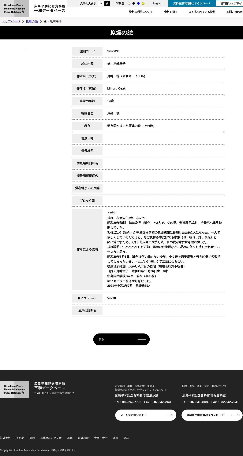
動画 (32, 437)
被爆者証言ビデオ (51, 437)
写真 (70, 437)
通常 (129, 3)
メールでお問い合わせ (133, 415)
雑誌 (126, 437)
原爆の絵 (32, 21)
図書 (115, 437)
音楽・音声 (100, 437)
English (157, 3)
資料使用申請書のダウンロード (191, 3)
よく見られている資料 (202, 11)
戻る (101, 339)
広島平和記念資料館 (50, 9)
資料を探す (171, 11)
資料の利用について (141, 11)
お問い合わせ (234, 11)
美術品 (20, 437)
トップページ (11, 21)
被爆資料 (5, 437)
